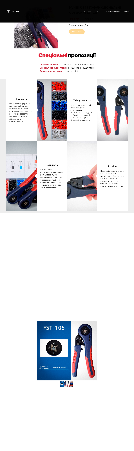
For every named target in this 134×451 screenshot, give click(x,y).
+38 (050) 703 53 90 (44, 439)
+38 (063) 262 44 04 (44, 437)
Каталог (97, 7)
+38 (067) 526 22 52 (44, 441)
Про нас (126, 7)
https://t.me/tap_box (45, 444)
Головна (87, 7)
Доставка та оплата (112, 7)
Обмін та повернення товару (79, 447)
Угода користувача (76, 440)
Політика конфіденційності (78, 437)
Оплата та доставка (76, 443)
